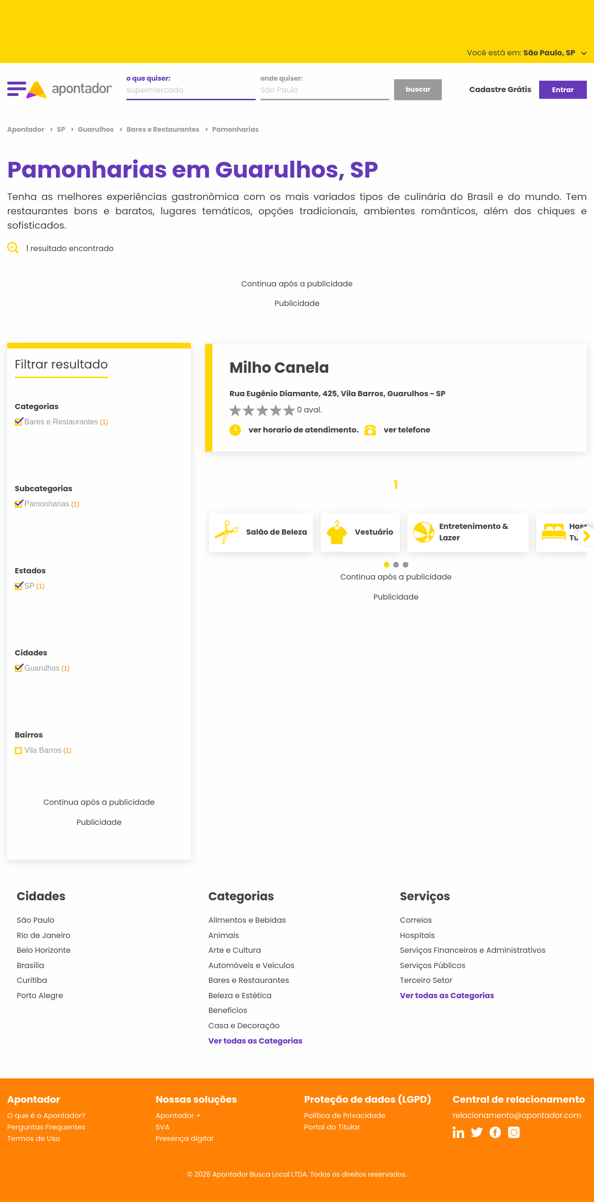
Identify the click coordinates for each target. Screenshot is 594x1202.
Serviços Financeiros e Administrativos (472, 950)
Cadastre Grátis (500, 89)
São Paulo (35, 920)
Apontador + (178, 1115)
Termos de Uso (33, 1138)
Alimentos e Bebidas (247, 920)
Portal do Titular (332, 1127)
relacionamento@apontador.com (517, 1115)
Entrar (562, 90)
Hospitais (417, 935)
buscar (418, 89)
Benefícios (227, 1010)
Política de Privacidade (345, 1115)
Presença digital (184, 1138)
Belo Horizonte (44, 950)
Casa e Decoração (244, 1025)
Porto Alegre (40, 995)
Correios (416, 920)
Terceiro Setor (426, 980)
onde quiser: (282, 78)
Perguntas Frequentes (46, 1127)
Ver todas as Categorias (255, 1040)
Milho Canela (279, 367)
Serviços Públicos (432, 965)
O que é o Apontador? (46, 1115)
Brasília (30, 965)
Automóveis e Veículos (251, 965)
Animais (224, 935)
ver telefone (407, 429)
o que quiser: (148, 78)
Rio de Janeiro (44, 935)
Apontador (26, 129)
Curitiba (32, 980)
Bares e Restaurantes (248, 980)
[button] (386, 565)
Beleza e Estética (240, 995)
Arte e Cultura (234, 950)
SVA (162, 1127)
